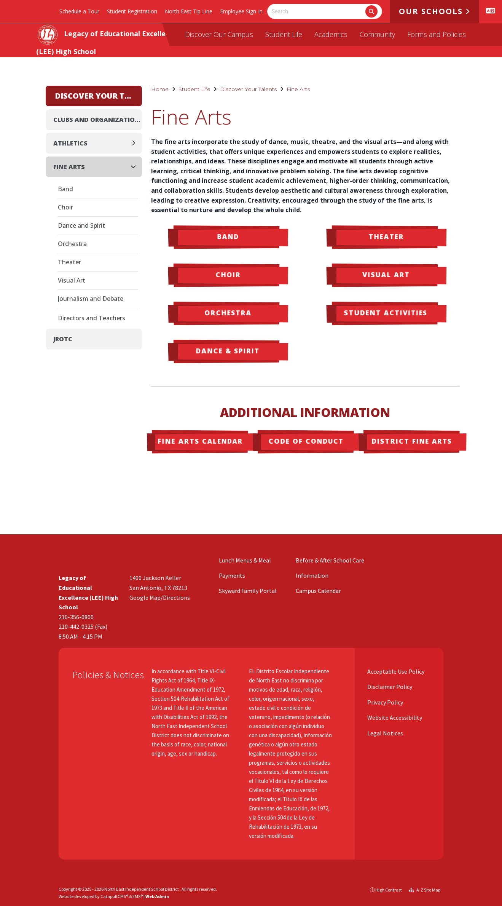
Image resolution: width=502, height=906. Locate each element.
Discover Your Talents (248, 89)
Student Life (283, 34)
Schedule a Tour (79, 11)
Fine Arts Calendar (200, 441)
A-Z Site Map (424, 890)
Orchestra (227, 312)
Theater (386, 236)
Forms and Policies (436, 34)
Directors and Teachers (91, 318)
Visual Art (386, 274)
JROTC (62, 339)
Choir (228, 274)
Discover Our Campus (219, 34)
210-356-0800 (76, 617)
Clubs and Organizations (97, 119)
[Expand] (135, 143)
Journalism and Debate (90, 298)
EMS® (137, 896)
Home (160, 89)
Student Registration (132, 11)
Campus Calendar (318, 590)
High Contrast (388, 890)
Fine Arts (298, 89)
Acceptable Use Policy (395, 671)
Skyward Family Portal (248, 590)
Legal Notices (384, 733)
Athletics (70, 143)
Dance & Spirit (228, 350)
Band (228, 236)
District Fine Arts (411, 441)
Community (377, 34)
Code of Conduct (306, 441)
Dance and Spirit (81, 225)
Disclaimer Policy (389, 686)
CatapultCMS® (114, 896)
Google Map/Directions (159, 597)
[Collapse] (135, 166)
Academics (330, 34)
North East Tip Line (188, 11)
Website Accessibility (394, 717)
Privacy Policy (384, 702)
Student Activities (385, 312)
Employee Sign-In (241, 11)
